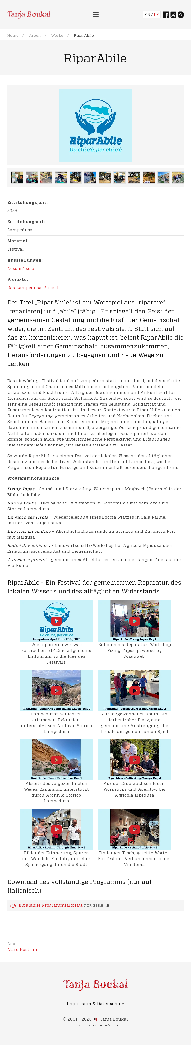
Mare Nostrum (23, 949)
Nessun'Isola (21, 268)
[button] (95, 14)
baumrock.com (105, 1025)
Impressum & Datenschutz (96, 1003)
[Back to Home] (28, 14)
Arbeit (35, 35)
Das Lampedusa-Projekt (33, 287)
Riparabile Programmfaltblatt (51, 905)
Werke (57, 35)
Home (13, 35)
